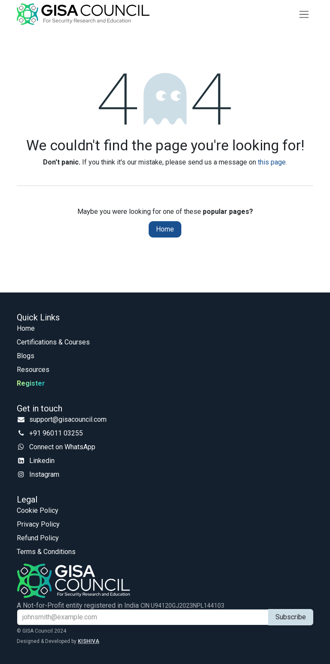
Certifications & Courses (53, 342)
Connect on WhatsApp (62, 447)
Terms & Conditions (46, 552)
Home (165, 229)
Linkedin (42, 461)
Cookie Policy (37, 510)
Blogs (25, 356)
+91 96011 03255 (56, 433)
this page (272, 162)
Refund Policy (38, 538)
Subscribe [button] (290, 617)
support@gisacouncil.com (68, 419)
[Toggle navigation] (304, 14)
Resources (33, 370)
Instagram (44, 474)
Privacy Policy (38, 524)
